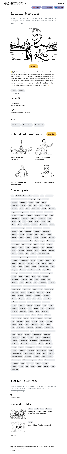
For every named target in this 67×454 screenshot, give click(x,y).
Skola (27, 324)
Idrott (40, 257)
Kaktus (44, 263)
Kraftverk (22, 270)
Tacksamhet (23, 340)
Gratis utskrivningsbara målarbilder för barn (28, 446)
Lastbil (27, 276)
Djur (24, 221)
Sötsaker (14, 340)
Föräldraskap (15, 244)
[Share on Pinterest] (39, 125)
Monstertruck (49, 289)
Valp (24, 360)
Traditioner (31, 350)
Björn (41, 205)
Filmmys (14, 234)
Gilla (23, 244)
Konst (52, 266)
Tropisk (51, 350)
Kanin (20, 266)
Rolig (13, 318)
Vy (32, 363)
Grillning (14, 247)
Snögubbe (39, 327)
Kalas (50, 263)
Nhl (34, 299)
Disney (14, 221)
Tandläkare (15, 344)
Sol (12, 331)
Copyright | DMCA (18, 448)
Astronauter (15, 199)
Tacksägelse (33, 340)
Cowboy (14, 215)
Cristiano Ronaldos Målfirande (43, 159)
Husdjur (33, 253)
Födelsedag (50, 241)
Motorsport (40, 292)
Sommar (19, 331)
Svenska (59, 7)
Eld (49, 221)
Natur (28, 299)
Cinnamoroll (48, 212)
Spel (32, 331)
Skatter (14, 324)
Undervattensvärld (17, 356)
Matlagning (43, 282)
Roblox (40, 315)
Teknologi (48, 344)
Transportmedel (41, 350)
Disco (49, 218)
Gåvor (27, 247)
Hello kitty (21, 250)
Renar (27, 315)
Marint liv (14, 282)
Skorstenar (35, 324)
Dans (51, 215)
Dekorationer (15, 218)
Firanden (29, 234)
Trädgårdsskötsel (29, 353)
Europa (52, 224)
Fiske (36, 234)
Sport (13, 334)
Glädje (36, 244)
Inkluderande (24, 260)
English (36, 7)
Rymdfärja (48, 318)
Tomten (14, 350)
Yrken (39, 366)
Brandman (52, 208)
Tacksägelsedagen (45, 340)
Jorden (47, 260)
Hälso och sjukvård (44, 253)
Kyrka (50, 273)
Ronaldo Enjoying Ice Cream (20, 112)
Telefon (14, 347)
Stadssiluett (15, 337)
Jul (53, 260)
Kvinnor (36, 273)
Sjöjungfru (49, 321)
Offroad (23, 302)
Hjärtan (44, 250)
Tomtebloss (47, 347)
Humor (13, 253)
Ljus (31, 279)
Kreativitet (31, 270)
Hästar (13, 257)
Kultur (21, 273)
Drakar (30, 221)
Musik (48, 292)
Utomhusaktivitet (47, 356)
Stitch (23, 337)
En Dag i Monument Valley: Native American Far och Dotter (40, 412)
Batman (23, 205)
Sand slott (20, 321)
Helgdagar (49, 247)
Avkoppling (32, 199)
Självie (41, 321)
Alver (30, 196)
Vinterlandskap (49, 360)
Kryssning (14, 273)
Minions (43, 286)
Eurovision (14, 228)
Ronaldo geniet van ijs (17, 105)
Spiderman (39, 331)
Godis (42, 244)
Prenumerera (50, 308)
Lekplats (45, 276)
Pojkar (50, 305)
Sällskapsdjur (46, 337)
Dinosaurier (42, 218)
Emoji (19, 224)
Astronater (49, 196)
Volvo (22, 363)
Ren (22, 315)
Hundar (21, 253)
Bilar (35, 205)
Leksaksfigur (15, 279)
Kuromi (29, 273)
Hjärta (36, 250)
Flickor (49, 234)
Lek (39, 276)
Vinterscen (15, 363)
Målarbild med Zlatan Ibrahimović (19, 183)
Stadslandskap (37, 334)
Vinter (40, 360)
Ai (12, 196)
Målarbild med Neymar (44, 182)
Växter (21, 366)
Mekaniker (51, 282)
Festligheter (46, 231)
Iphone (33, 260)
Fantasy (46, 228)
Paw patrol (46, 302)
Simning (34, 321)
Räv (13, 321)
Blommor (14, 208)
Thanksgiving (30, 347)
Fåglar (42, 241)
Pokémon (22, 308)
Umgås (51, 353)
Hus (27, 253)
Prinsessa (23, 311)
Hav (43, 247)
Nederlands (47, 7)
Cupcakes (37, 215)
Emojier (26, 224)
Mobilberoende (16, 289)
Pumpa (31, 311)
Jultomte (21, 263)
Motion (23, 292)
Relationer (14, 315)
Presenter (14, 311)
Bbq (30, 205)
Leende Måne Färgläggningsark (39, 425)
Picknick (29, 305)
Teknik (41, 344)
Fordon (21, 237)
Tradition (22, 350)
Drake (36, 221)
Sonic (26, 331)
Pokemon (14, 308)
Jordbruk (40, 260)
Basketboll (15, 205)
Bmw (27, 208)
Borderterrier (35, 208)
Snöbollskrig (20, 327)
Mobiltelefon (26, 289)
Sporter (20, 334)
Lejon (33, 276)
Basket (44, 202)
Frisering (14, 241)
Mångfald (21, 299)
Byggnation (25, 212)
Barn (37, 202)
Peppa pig (21, 305)
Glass (29, 244)
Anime (36, 196)
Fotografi (43, 237)
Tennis (21, 347)
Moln (41, 289)
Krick (39, 270)
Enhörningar (43, 224)
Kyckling (43, 273)
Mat (35, 282)
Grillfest (49, 244)
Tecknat (34, 344)
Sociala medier (49, 327)
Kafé (38, 263)
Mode (34, 289)
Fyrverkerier (29, 241)
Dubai (43, 221)
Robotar (47, 315)
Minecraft (26, 286)
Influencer (14, 260)
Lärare (43, 279)
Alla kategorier (15, 397)
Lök (49, 279)
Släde (48, 324)
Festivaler (28, 231)
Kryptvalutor (46, 270)
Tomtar (39, 347)
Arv (42, 196)
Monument (15, 292)
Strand (38, 337)
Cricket (21, 215)
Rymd (32, 318)
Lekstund (24, 279)
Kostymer (14, 270)
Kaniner (27, 266)
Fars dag (14, 231)
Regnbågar (45, 311)
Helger (13, 250)
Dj (19, 221)
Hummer (51, 250)
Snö (13, 327)
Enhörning (34, 224)
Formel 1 (29, 237)
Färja (36, 241)
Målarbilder (37, 295)
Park (29, 302)
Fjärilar (42, 234)
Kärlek (20, 276)
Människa (28, 295)
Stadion (27, 334)
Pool (42, 308)
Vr (27, 363)
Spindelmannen (50, 331)
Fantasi (29, 228)
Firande (22, 234)
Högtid (20, 257)
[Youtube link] (11, 395)
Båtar (32, 212)
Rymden (40, 318)
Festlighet (37, 231)
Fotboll (14, 90)
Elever (13, 224)
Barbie (31, 202)
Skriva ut (33, 66)
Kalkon (13, 266)
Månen (14, 299)
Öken (53, 366)
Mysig (13, 295)
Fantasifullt (37, 228)
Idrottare (21, 90)
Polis (30, 308)
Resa (33, 315)
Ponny (36, 308)
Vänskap (45, 363)
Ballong (46, 199)
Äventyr (46, 366)
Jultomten (30, 263)
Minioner (35, 286)
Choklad (39, 212)
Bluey (21, 208)
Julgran (14, 263)
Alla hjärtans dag (20, 196)
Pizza (44, 305)
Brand (44, 208)
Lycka (36, 279)
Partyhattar (37, 302)
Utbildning (28, 356)
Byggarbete (15, 212)
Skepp (20, 324)
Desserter (24, 218)
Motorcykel (31, 292)
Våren (32, 366)
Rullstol (26, 318)
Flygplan (14, 237)
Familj (22, 228)
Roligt (19, 318)
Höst (35, 257)
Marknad (28, 282)
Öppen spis (15, 369)
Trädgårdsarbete (16, 353)
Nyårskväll (14, 302)
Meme (13, 286)
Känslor (14, 276)
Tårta (38, 353)
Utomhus (36, 356)
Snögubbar (30, 327)
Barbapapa (23, 202)
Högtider (28, 257)
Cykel (45, 215)
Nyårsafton (47, 299)
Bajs (39, 199)
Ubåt (44, 353)
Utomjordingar (16, 360)
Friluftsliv (51, 237)
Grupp (21, 247)
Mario (21, 282)
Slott (42, 324)
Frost (21, 241)
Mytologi (20, 295)
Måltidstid (46, 295)
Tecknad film (24, 344)
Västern (14, 366)
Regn (37, 311)
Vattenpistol (32, 360)
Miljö (20, 286)
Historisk (29, 250)
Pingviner (37, 305)
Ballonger (14, 202)
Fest (21, 231)
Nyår (39, 299)
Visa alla (51, 134)
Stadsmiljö (47, 334)
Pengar (14, 305)
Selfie (27, 321)
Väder (37, 363)
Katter (34, 266)
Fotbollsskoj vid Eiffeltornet (16, 159)
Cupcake (29, 215)
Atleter (23, 199)
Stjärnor (30, 337)
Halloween (35, 247)
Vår (27, 366)
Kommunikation (43, 266)
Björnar (47, 205)
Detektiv (33, 218)
